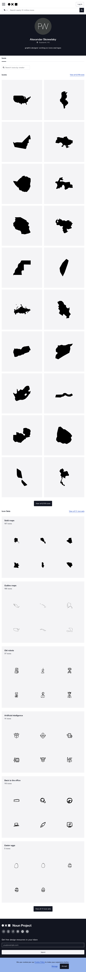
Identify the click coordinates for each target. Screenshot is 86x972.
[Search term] (44, 10)
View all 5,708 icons (77, 75)
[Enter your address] (43, 945)
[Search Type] (5, 10)
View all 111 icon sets (76, 511)
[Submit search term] (81, 10)
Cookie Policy (40, 962)
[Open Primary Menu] (3, 4)
